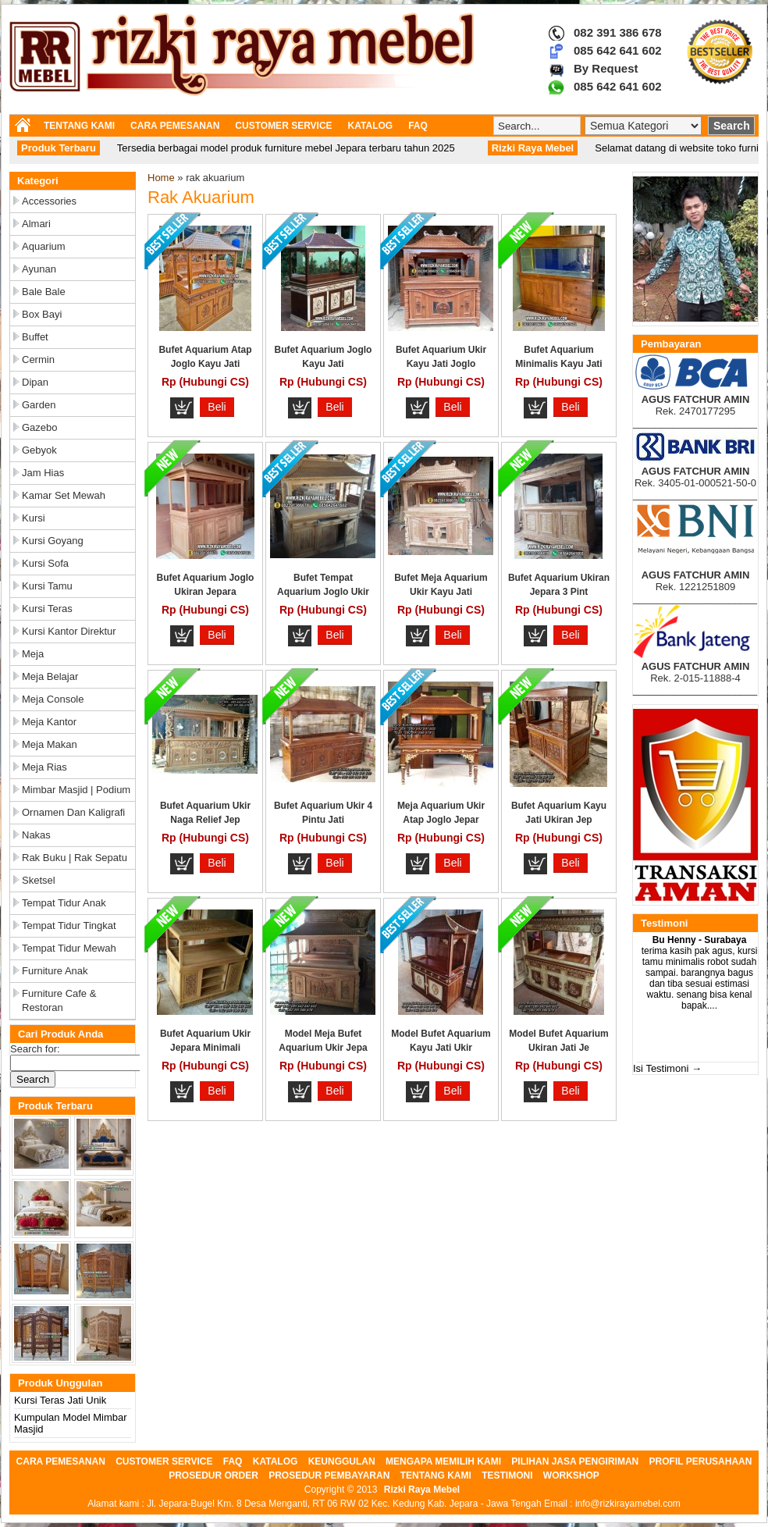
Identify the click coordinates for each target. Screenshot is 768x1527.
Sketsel (38, 880)
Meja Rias (44, 767)
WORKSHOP (571, 1475)
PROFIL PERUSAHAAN (700, 1461)
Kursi (33, 518)
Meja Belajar (50, 676)
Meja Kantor (49, 722)
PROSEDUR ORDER (213, 1475)
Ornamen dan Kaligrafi (73, 812)
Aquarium (44, 246)
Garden (38, 405)
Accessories (49, 201)
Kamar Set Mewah (63, 495)
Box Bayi (42, 314)
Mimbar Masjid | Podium (76, 790)
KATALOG (370, 125)
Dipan (35, 382)
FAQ (418, 125)
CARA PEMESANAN (174, 125)
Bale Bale (44, 291)
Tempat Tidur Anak (64, 903)
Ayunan (39, 269)
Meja (33, 654)
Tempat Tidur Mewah (69, 948)
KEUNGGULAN (341, 1461)
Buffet (35, 337)
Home (161, 177)
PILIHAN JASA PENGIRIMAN (574, 1461)
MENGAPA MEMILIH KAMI (443, 1461)
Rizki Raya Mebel (422, 1489)
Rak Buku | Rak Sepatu (74, 857)
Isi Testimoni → (667, 1068)
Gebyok (39, 450)
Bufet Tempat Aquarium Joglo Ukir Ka (323, 591)
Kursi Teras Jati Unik (60, 1400)
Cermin (38, 359)
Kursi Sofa (45, 563)
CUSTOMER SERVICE (283, 125)
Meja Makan (49, 744)
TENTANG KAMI (79, 125)
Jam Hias (43, 473)
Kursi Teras (47, 608)
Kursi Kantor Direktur (69, 631)
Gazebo (40, 427)
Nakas (36, 835)
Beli (217, 406)
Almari (36, 224)
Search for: (35, 1049)
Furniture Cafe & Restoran (59, 1000)
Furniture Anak (55, 971)
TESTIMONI (507, 1475)
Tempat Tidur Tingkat (69, 925)
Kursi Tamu (47, 586)
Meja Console (53, 699)
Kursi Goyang (53, 540)
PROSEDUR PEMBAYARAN (328, 1475)
